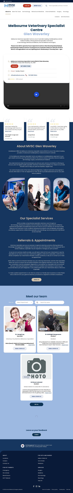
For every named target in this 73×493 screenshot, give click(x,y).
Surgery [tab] (59, 11)
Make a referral (42, 458)
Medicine (40, 473)
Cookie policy (62, 489)
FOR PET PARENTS (8, 467)
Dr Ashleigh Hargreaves (53, 334)
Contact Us (6, 463)
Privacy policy (55, 489)
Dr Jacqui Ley (19, 334)
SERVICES (41, 467)
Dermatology (41, 475)
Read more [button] (8, 131)
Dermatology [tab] (26, 11)
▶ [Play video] (36, 94)
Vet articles (41, 461)
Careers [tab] (57, 17)
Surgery (40, 470)
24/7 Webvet (6, 478)
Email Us (36, 279)
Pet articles (6, 473)
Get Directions (65, 17)
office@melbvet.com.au (17, 75)
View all (40, 480)
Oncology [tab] (66, 11)
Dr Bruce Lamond (36, 382)
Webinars (40, 463)
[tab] (65, 16)
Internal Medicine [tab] (50, 11)
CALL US (25, 5)
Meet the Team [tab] (16, 11)
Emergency (6, 470)
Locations (5, 458)
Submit (36, 434)
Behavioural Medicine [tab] (38, 11)
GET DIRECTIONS (25, 66)
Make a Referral (19, 348)
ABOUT (5, 455)
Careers (5, 461)
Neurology (41, 478)
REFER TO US (36, 5)
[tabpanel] (36, 231)
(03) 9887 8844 (32, 75)
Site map (68, 489)
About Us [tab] (8, 11)
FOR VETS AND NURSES (45, 455)
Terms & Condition (46, 489)
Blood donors (6, 475)
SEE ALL (37, 404)
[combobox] (56, 5)
